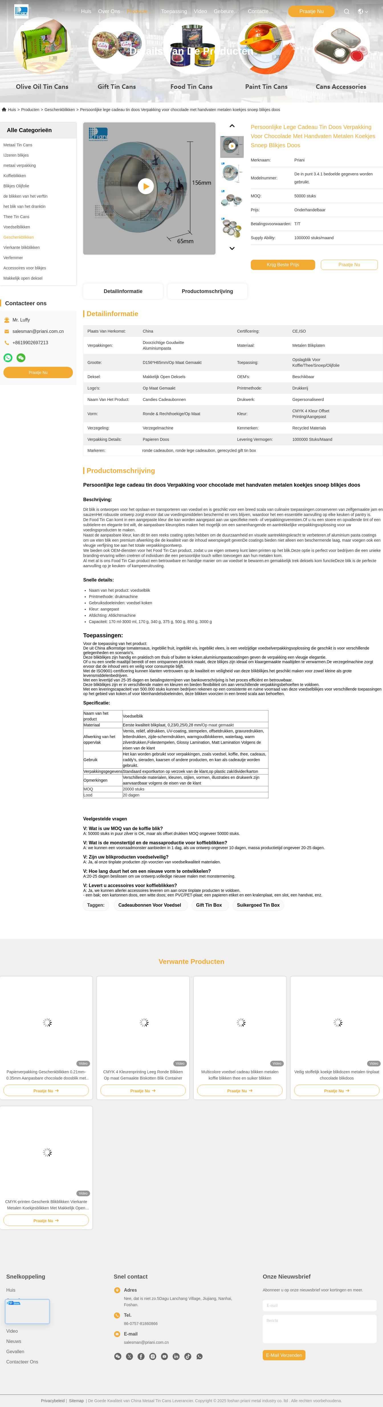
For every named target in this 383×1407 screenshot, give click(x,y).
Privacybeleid (53, 1400)
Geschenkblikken (59, 109)
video (200, 11)
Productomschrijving (207, 291)
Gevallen (15, 1351)
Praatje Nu (312, 11)
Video (12, 1331)
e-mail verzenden (284, 1355)
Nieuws (13, 1341)
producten (140, 11)
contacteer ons (261, 11)
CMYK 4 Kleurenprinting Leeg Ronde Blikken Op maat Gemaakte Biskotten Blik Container (143, 1075)
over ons (109, 11)
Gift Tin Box (209, 905)
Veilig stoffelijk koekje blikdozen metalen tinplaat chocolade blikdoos (336, 1075)
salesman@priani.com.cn (38, 331)
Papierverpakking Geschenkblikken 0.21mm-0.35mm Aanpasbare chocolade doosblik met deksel (46, 1075)
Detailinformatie (123, 291)
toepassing (174, 11)
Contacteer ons (22, 1361)
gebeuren (227, 11)
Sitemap (76, 1400)
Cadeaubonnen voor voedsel (149, 905)
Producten (30, 109)
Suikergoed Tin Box (258, 905)
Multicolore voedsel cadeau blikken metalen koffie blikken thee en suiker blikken (240, 1075)
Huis (86, 11)
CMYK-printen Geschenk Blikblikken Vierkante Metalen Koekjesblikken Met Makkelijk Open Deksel (46, 1205)
